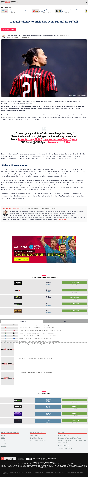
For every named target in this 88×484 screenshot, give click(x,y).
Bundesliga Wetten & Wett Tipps (69, 438)
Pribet (3, 435)
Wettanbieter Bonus (65, 448)
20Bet (3, 438)
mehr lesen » (63, 219)
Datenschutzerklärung (77, 472)
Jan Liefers (16, 37)
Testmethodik (28, 472)
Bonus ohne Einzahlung (38, 441)
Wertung (48, 284)
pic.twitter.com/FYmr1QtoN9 (61, 139)
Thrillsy (3, 443)
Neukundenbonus (36, 435)
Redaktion (5, 472)
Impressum (5, 473)
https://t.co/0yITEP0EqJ (31, 139)
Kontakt (67, 472)
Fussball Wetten (64, 435)
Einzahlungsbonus (36, 438)
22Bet (3, 441)
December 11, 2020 (59, 142)
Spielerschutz (49, 472)
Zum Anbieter (74, 282)
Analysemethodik (39, 472)
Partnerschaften (59, 472)
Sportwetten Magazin (8, 29)
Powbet (4, 446)
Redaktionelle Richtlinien (16, 472)
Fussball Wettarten (64, 445)
